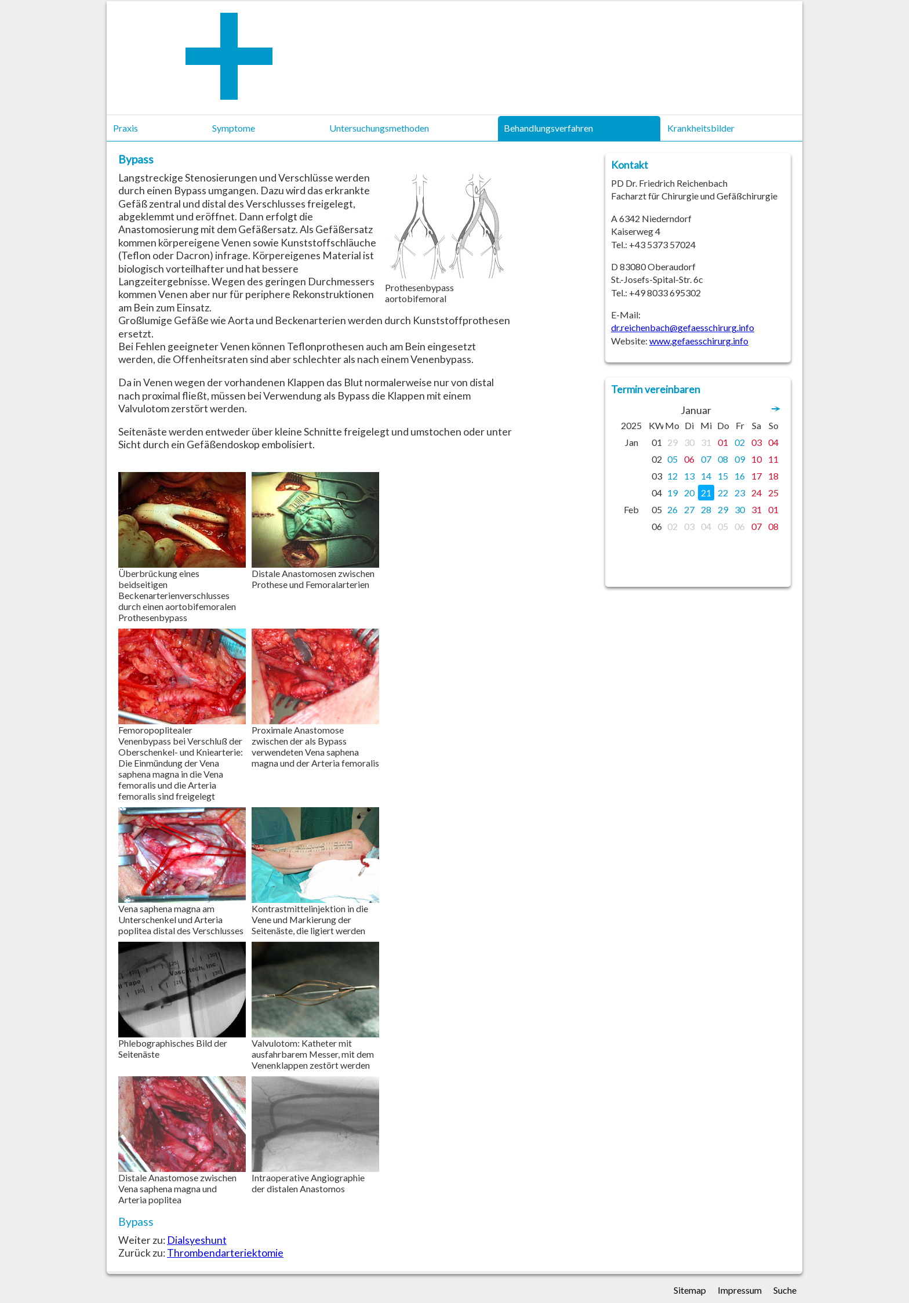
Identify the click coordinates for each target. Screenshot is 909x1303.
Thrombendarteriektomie (225, 1253)
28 (706, 509)
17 (756, 475)
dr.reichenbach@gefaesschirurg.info (682, 327)
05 (672, 458)
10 (756, 458)
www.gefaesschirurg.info (698, 340)
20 (689, 492)
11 (773, 458)
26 (672, 509)
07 (706, 458)
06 (689, 458)
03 (756, 442)
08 (723, 458)
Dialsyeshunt (197, 1240)
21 (706, 492)
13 (689, 475)
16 (740, 475)
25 (773, 492)
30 (689, 442)
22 (723, 492)
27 (689, 509)
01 (723, 442)
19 (672, 492)
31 (706, 442)
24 (756, 492)
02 (740, 442)
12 (672, 475)
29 (672, 442)
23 (740, 492)
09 (740, 458)
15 (723, 475)
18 (773, 475)
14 (706, 475)
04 (773, 442)
